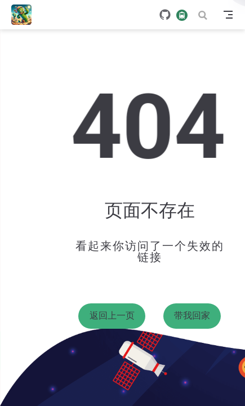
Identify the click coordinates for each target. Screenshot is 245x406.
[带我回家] (25, 15)
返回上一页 (112, 315)
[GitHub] (165, 15)
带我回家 (192, 315)
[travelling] (182, 14)
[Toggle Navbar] (228, 14)
